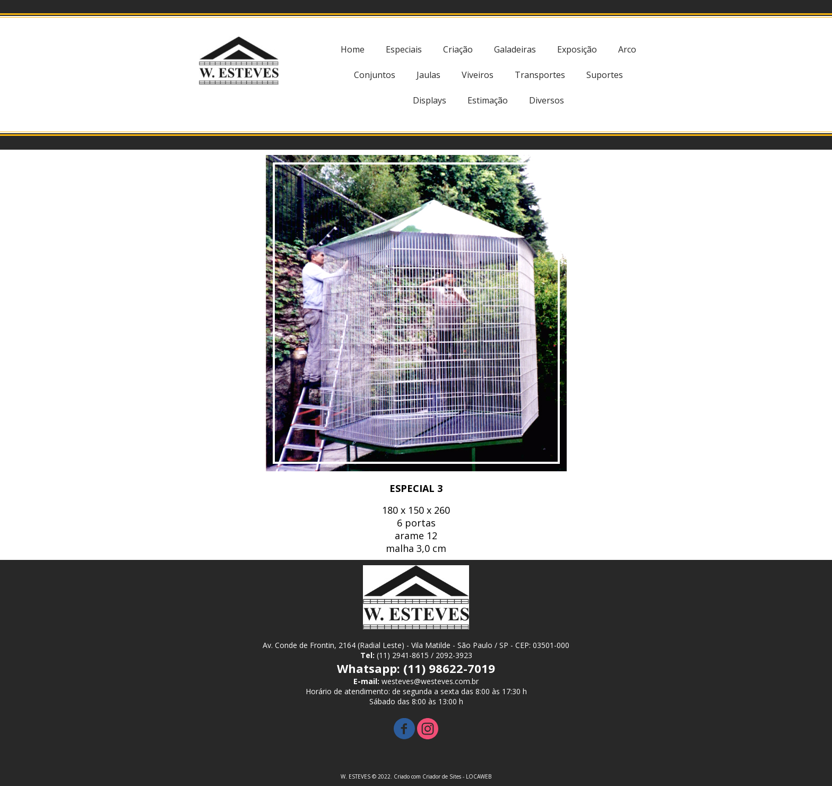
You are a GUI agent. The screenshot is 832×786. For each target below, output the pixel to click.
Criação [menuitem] (458, 49)
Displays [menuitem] (429, 100)
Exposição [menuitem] (577, 49)
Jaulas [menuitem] (428, 75)
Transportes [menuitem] (540, 75)
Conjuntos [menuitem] (374, 75)
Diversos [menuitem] (546, 100)
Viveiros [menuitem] (477, 75)
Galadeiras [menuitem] (515, 49)
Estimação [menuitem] (487, 100)
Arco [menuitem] (627, 49)
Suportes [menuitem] (604, 75)
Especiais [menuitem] (404, 49)
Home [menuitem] (353, 49)
